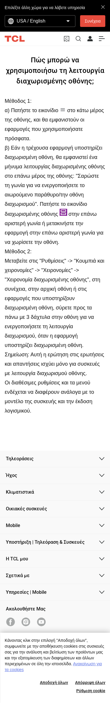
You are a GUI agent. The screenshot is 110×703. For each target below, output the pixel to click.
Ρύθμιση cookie (90, 690)
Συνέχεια (93, 21)
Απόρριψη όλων (90, 682)
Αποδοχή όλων (54, 682)
